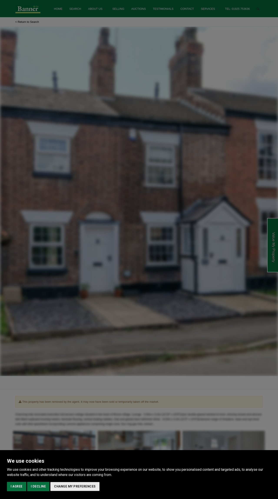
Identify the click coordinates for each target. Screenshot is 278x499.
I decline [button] (38, 486)
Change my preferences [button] (75, 486)
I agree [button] (17, 486)
